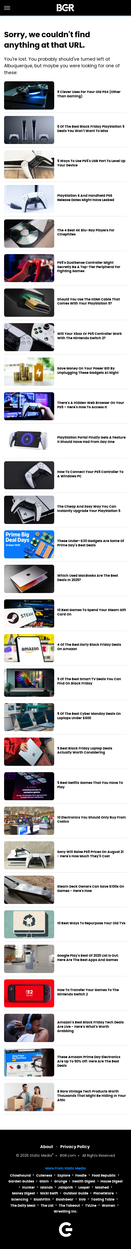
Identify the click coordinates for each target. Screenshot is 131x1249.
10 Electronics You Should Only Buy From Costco (91, 820)
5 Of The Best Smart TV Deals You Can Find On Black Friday (89, 681)
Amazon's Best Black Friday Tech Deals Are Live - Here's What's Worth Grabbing (90, 1026)
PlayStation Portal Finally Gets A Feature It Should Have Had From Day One (91, 440)
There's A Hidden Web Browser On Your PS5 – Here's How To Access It (90, 405)
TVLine (90, 1205)
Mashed (102, 1187)
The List (47, 1205)
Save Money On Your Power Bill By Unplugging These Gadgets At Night (88, 370)
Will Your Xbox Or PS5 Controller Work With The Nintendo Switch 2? (89, 336)
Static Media (41, 1156)
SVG (82, 1199)
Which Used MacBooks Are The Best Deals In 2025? (87, 578)
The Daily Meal (22, 1205)
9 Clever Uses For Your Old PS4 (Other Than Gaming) (89, 94)
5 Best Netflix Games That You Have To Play (90, 785)
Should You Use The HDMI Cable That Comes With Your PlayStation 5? (88, 301)
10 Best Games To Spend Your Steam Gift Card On (91, 612)
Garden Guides (21, 1181)
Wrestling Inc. (66, 1211)
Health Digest (83, 1181)
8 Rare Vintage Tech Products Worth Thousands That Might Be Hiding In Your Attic (91, 1095)
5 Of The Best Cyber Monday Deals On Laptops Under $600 (89, 716)
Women (108, 1205)
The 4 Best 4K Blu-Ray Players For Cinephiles (85, 232)
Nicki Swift (49, 1193)
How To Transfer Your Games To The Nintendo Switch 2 (88, 992)
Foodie (80, 1175)
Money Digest (23, 1193)
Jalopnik (65, 1187)
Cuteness (44, 1175)
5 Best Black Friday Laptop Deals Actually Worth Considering (84, 750)
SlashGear (65, 1199)
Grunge (60, 1181)
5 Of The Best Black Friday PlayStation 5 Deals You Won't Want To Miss (90, 129)
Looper (84, 1187)
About (46, 1146)
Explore (63, 1175)
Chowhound (20, 1175)
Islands (46, 1187)
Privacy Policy (75, 1146)
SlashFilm (42, 1199)
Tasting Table (102, 1199)
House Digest (111, 1181)
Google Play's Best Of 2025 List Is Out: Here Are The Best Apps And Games (88, 958)
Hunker (28, 1187)
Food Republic (104, 1175)
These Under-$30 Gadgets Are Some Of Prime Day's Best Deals (90, 543)
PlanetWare (103, 1193)
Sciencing (19, 1199)
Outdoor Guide (75, 1193)
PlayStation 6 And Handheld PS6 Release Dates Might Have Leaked (85, 198)
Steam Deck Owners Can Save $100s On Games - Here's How (90, 889)
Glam (44, 1181)
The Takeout (69, 1205)
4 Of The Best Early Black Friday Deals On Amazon (89, 647)
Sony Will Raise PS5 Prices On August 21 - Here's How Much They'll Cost (90, 854)
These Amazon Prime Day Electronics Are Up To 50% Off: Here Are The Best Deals (88, 1061)
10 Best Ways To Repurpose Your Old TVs (91, 923)
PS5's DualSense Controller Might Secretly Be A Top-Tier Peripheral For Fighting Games (88, 267)
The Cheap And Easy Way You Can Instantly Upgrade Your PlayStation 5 (88, 509)
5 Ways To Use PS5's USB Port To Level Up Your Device (91, 163)
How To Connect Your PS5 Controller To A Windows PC (90, 474)
